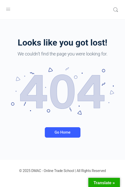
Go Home (62, 132)
